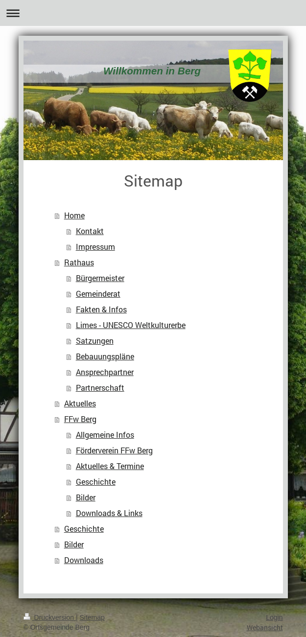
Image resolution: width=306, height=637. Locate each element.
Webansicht (265, 627)
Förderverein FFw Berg (114, 450)
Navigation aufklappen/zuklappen (153, 13)
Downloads (83, 560)
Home (74, 215)
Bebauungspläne (105, 356)
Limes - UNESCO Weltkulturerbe (131, 325)
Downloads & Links (109, 513)
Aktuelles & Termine (110, 466)
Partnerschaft (100, 387)
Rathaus (79, 262)
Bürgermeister (100, 278)
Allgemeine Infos (105, 434)
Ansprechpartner (105, 372)
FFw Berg (80, 419)
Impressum (95, 246)
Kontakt (90, 231)
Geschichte (96, 481)
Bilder (85, 497)
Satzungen (95, 340)
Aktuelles (80, 403)
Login (274, 617)
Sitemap (92, 617)
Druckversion (50, 617)
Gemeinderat (98, 293)
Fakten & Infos (101, 309)
